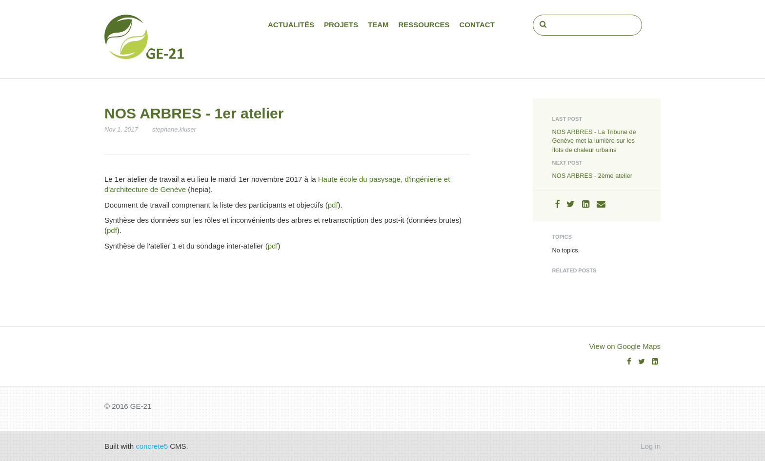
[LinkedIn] (585, 204)
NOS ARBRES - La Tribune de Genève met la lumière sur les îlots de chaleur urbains (594, 140)
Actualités (291, 24)
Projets (341, 24)
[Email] (601, 204)
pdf (333, 205)
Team (378, 24)
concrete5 (152, 446)
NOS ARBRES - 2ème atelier (592, 175)
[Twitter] (570, 204)
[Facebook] (557, 204)
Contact (477, 24)
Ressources (424, 24)
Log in (651, 446)
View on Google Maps (625, 346)
